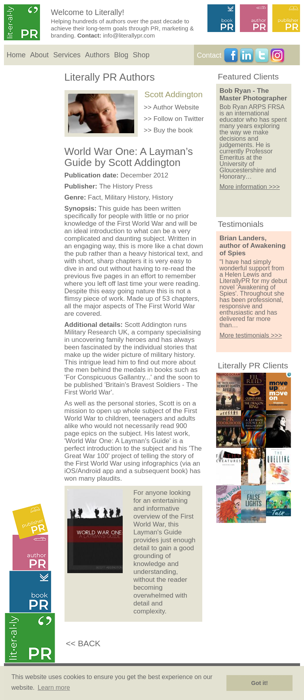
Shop (141, 55)
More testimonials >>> (250, 335)
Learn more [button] (54, 687)
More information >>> (249, 186)
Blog (121, 55)
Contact (209, 55)
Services (66, 55)
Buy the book (173, 130)
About (39, 55)
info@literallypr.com (129, 35)
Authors (97, 55)
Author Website (176, 107)
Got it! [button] (259, 683)
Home (16, 55)
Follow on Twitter (179, 119)
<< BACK (83, 643)
